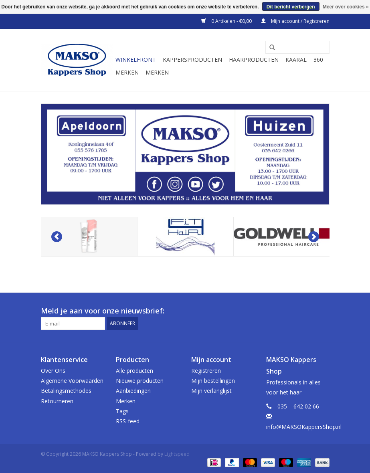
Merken (127, 72)
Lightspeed (177, 454)
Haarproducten (254, 59)
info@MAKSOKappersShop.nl (304, 427)
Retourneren (57, 401)
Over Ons (53, 370)
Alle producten (134, 370)
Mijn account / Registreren (295, 21)
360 (318, 59)
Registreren (206, 370)
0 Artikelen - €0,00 (227, 21)
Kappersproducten (192, 59)
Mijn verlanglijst (211, 390)
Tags (122, 411)
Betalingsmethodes (66, 390)
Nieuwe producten (140, 380)
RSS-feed (128, 421)
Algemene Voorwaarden (72, 380)
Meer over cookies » (346, 7)
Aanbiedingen (133, 390)
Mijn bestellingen (213, 380)
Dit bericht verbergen (291, 7)
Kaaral (296, 59)
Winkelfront (135, 59)
